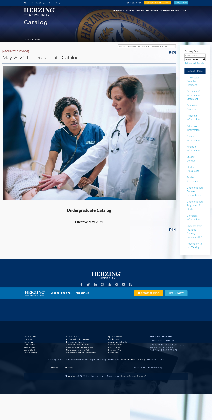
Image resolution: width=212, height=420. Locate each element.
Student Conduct (191, 158)
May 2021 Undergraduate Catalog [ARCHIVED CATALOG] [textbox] (143, 46)
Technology (29, 347)
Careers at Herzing (76, 342)
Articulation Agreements (79, 339)
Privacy (55, 367)
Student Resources (192, 179)
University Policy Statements (81, 352)
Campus (130, 11)
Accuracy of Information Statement (193, 95)
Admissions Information (193, 127)
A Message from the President (193, 81)
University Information (193, 217)
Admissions (152, 11)
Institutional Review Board (80, 347)
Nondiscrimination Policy (79, 350)
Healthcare (29, 344)
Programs (118, 11)
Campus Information (193, 138)
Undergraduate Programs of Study (195, 205)
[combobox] (147, 46)
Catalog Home (195, 70)
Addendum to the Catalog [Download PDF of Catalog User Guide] (194, 245)
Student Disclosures (193, 168)
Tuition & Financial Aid (173, 11)
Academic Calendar (192, 107)
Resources (72, 336)
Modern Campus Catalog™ (133, 376)
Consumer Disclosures (77, 344)
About (27, 3)
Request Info (148, 293)
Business (28, 342)
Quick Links (115, 336)
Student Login (39, 3)
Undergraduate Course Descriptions (195, 191)
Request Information (157, 3)
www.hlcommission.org (133, 359)
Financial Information (193, 148)
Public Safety (31, 352)
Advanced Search (194, 63)
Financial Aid (114, 350)
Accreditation (115, 344)
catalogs (72, 376)
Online (140, 11)
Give (50, 3)
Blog (57, 3)
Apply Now (181, 3)
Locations (113, 352)
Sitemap (69, 367)
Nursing (28, 339)
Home (27, 39)
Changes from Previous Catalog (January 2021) (195, 231)
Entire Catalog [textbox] (191, 55)
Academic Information (193, 117)
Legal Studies (31, 350)
